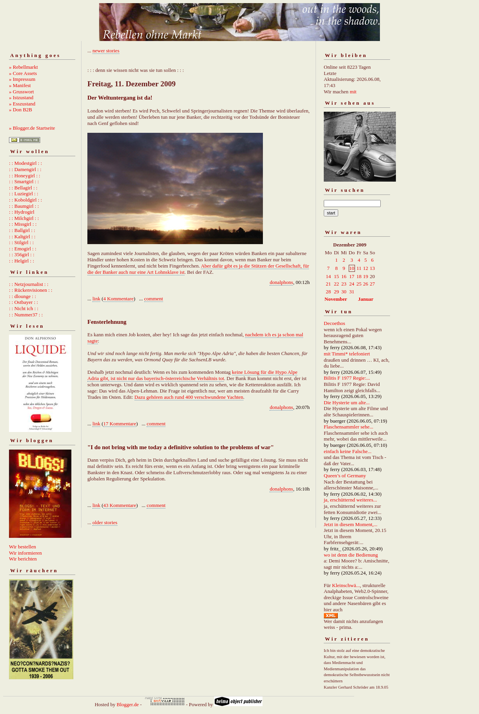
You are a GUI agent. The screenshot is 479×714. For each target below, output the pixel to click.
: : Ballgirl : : (22, 230)
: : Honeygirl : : (24, 175)
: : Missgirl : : (23, 224)
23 (343, 284)
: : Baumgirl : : (24, 206)
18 (359, 276)
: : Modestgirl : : (25, 163)
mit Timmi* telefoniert (347, 354)
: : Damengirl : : (25, 169)
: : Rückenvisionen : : (30, 290)
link (96, 299)
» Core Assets (23, 73)
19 (365, 276)
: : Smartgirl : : (24, 181)
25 (359, 284)
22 (336, 284)
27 (372, 284)
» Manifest (20, 85)
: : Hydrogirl (21, 212)
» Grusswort (21, 92)
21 (328, 284)
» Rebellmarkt (23, 67)
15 (336, 276)
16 (343, 276)
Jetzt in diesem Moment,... (351, 524)
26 (365, 284)
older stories (104, 522)
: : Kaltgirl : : (22, 236)
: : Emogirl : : (22, 249)
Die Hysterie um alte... (347, 402)
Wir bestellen (22, 547)
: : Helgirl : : (21, 261)
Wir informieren (25, 553)
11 (359, 268)
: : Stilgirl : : (21, 242)
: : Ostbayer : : (23, 302)
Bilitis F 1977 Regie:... (347, 378)
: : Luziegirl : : (23, 193)
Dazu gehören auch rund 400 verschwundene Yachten (189, 397)
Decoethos (334, 323)
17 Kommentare (119, 424)
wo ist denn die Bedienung (351, 555)
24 (351, 284)
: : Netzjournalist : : (28, 284)
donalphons (281, 282)
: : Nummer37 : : (26, 315)
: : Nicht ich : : (23, 308)
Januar (366, 299)
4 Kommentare (118, 299)
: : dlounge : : (22, 296)
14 (328, 276)
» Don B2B (20, 109)
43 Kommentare (119, 505)
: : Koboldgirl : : (25, 200)
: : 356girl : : (21, 254)
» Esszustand (22, 104)
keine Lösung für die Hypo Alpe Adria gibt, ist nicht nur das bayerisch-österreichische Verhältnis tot (192, 375)
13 (372, 268)
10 (351, 268)
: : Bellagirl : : (23, 188)
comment (153, 299)
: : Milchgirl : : (24, 218)
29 (336, 292)
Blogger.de (128, 704)
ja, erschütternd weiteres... (350, 500)
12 (365, 268)
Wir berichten (23, 559)
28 (328, 292)
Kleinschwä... (346, 585)
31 (351, 292)
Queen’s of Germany (345, 475)
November (336, 299)
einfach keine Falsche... (347, 451)
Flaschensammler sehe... (348, 427)
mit (353, 92)
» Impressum (22, 79)
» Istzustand (21, 97)
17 (351, 276)
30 (343, 292)
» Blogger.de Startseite (32, 128)
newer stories (105, 51)
